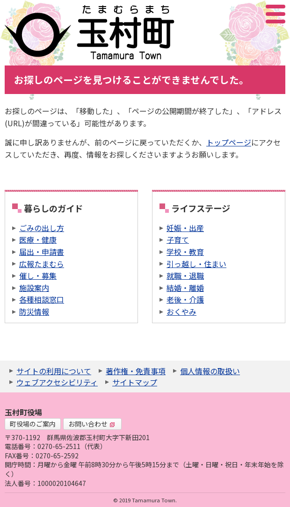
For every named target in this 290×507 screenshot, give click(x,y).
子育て (178, 239)
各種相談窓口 (41, 299)
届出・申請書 (41, 251)
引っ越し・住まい (196, 263)
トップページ (228, 142)
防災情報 (34, 311)
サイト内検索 (228, 14)
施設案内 (34, 287)
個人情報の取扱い (210, 371)
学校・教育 (185, 251)
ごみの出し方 (41, 227)
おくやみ (181, 311)
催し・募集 (38, 275)
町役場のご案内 (33, 423)
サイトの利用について (53, 371)
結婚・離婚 (185, 287)
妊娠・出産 (185, 227)
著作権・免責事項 (136, 371)
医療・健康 (38, 239)
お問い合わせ (91, 423)
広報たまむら (41, 263)
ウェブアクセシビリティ (57, 382)
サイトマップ (134, 382)
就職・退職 (185, 275)
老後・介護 (185, 299)
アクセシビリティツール (250, 14)
